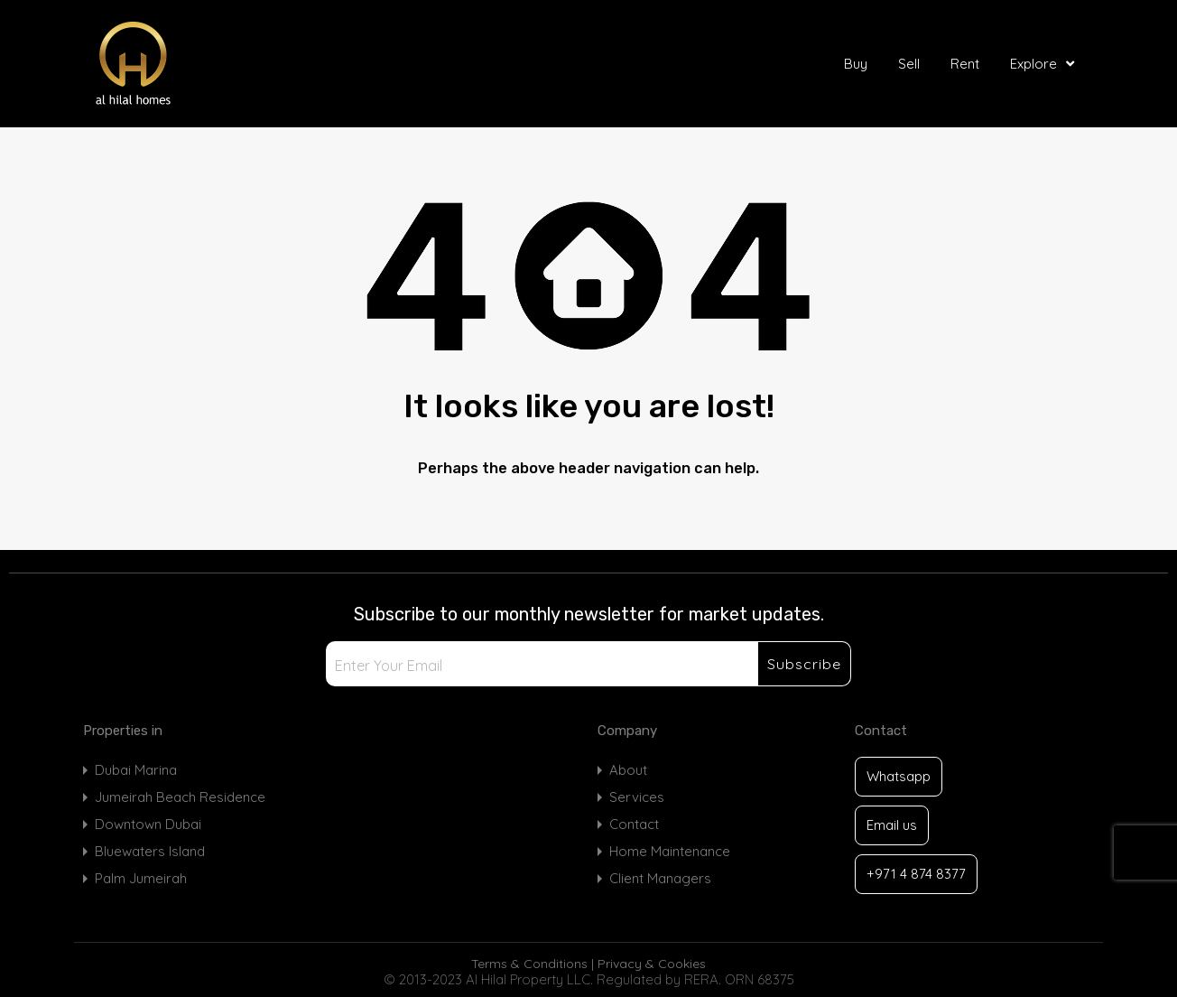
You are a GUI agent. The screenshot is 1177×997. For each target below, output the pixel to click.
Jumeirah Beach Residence (180, 797)
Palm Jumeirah (141, 878)
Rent (964, 63)
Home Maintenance (669, 851)
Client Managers (660, 878)
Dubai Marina (136, 769)
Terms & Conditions (529, 963)
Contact (634, 824)
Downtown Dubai (148, 824)
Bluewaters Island (150, 851)
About (628, 769)
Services (636, 797)
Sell (909, 63)
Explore (1044, 63)
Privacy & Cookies (652, 963)
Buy (855, 63)
